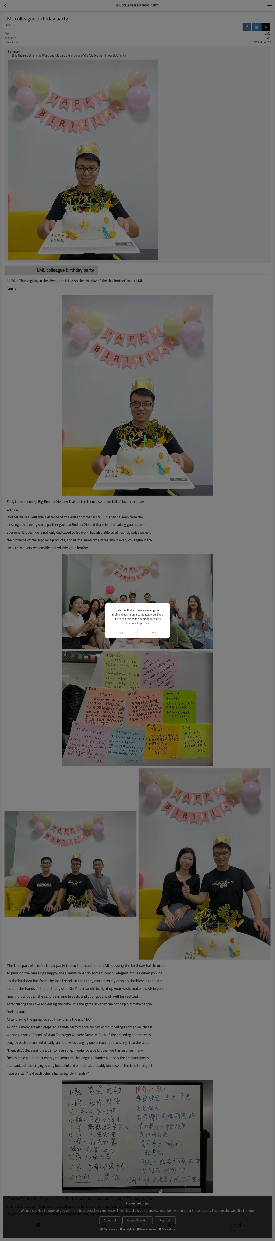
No (121, 632)
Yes (153, 632)
